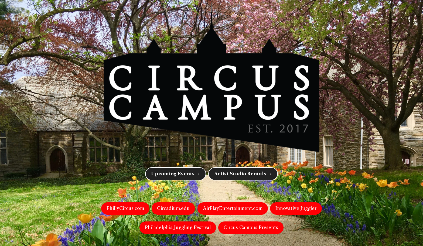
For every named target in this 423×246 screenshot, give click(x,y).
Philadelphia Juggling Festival (178, 227)
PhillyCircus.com (125, 208)
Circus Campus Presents (251, 227)
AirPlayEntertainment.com (232, 208)
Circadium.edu (173, 208)
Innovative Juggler (295, 208)
